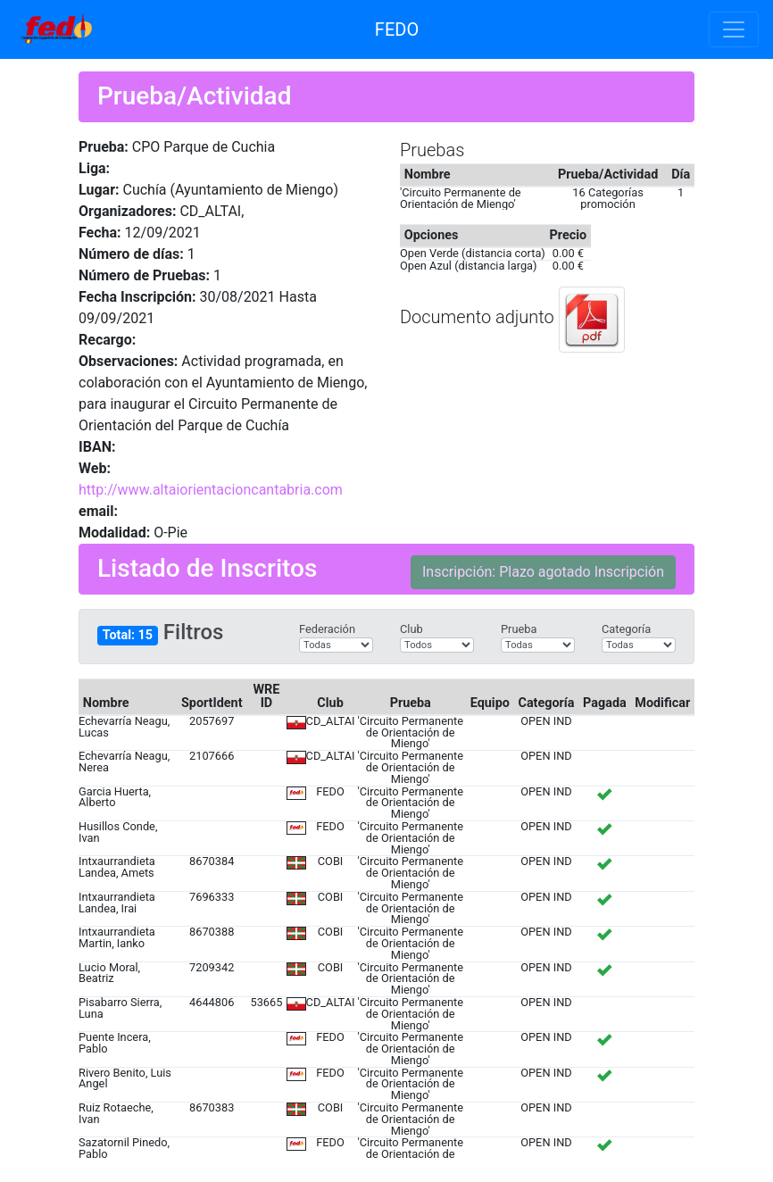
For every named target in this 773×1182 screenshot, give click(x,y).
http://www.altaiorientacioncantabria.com (211, 489)
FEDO (397, 29)
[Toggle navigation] (734, 29)
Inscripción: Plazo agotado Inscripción (543, 571)
